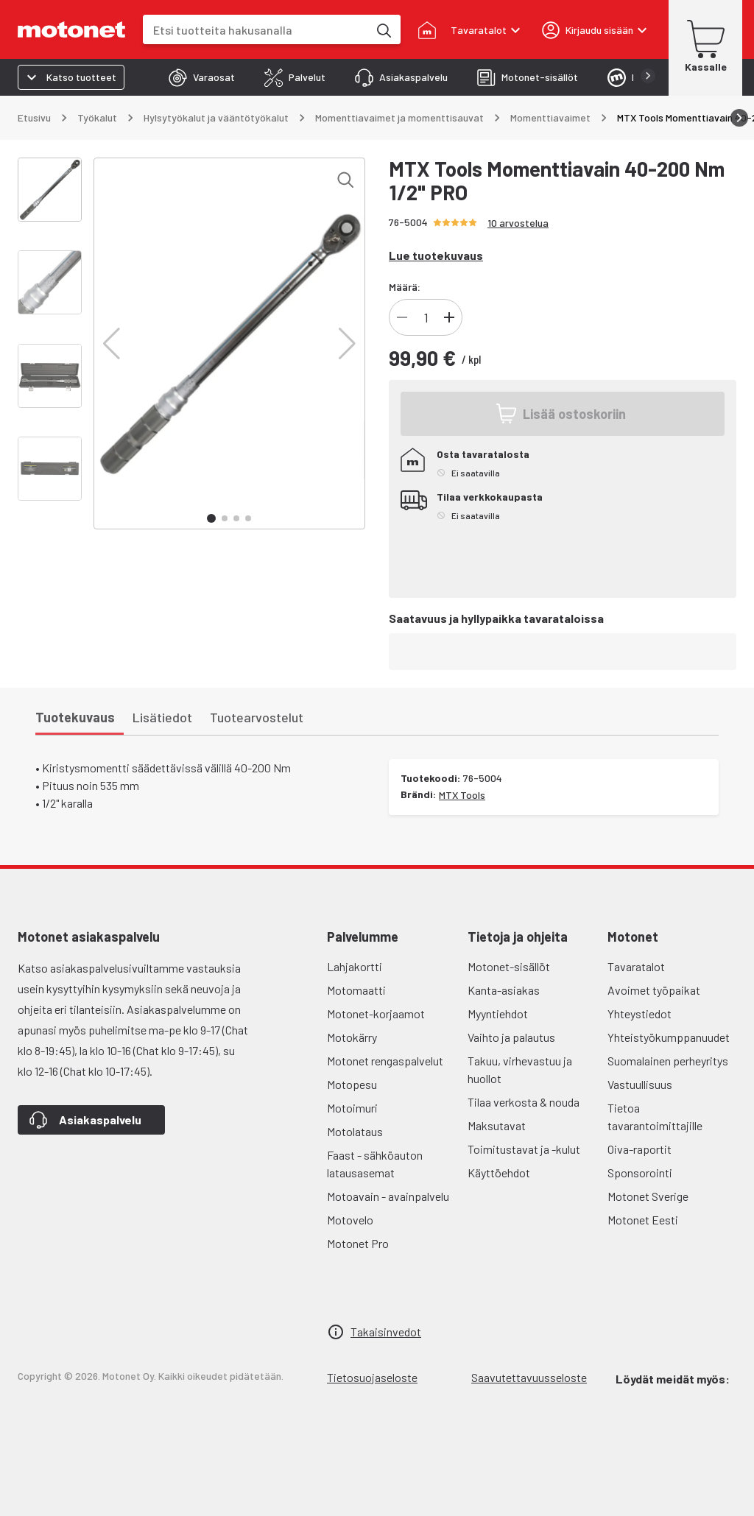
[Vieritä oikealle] (739, 118)
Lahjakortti (354, 966)
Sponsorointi (639, 1173)
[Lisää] (449, 317)
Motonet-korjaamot (376, 1013)
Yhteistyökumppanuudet (668, 1037)
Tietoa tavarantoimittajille (654, 1116)
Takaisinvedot (385, 1332)
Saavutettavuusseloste (529, 1377)
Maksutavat (497, 1125)
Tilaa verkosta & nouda (523, 1102)
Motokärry (352, 1037)
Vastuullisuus (639, 1084)
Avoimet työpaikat (653, 990)
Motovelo (350, 1220)
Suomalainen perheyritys (667, 1061)
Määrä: (404, 287)
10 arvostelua (518, 222)
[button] (111, 344)
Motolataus (355, 1131)
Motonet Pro (358, 1243)
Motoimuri (352, 1108)
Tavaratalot (636, 966)
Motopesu (352, 1084)
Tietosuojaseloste (372, 1377)
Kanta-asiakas (504, 990)
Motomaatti (356, 990)
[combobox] (255, 30)
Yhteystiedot (639, 1013)
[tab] (202, 77)
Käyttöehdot (499, 1173)
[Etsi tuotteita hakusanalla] (383, 29)
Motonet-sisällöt (509, 966)
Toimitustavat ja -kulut (524, 1149)
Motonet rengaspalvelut (385, 1061)
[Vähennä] (402, 317)
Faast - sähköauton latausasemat (375, 1164)
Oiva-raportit (639, 1149)
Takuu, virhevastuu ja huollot (520, 1069)
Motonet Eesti (642, 1220)
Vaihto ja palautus (511, 1037)
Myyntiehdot (498, 1013)
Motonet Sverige (647, 1196)
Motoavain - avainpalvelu (388, 1196)
